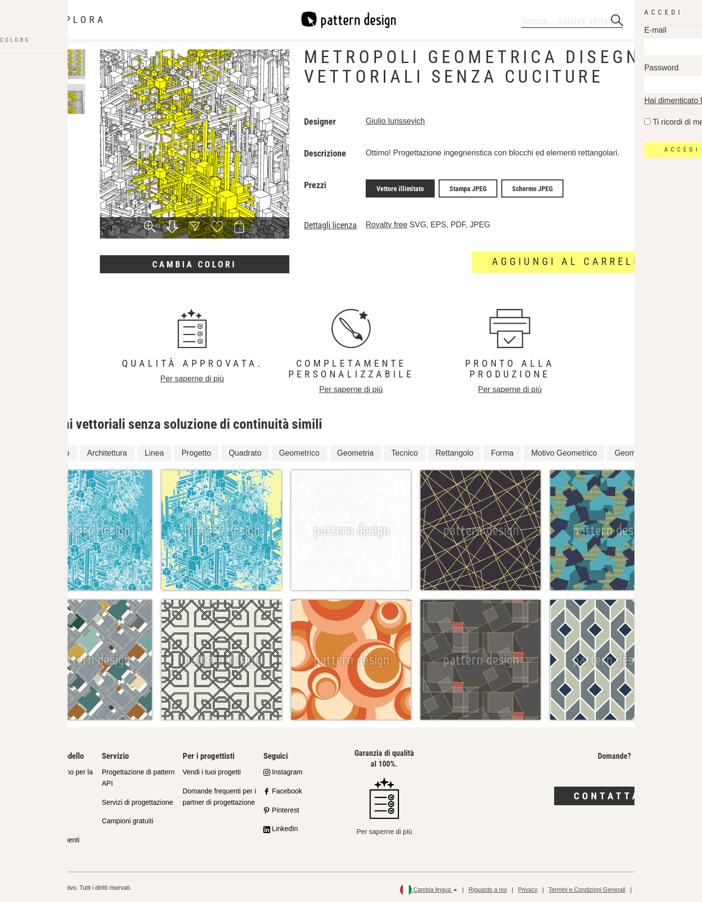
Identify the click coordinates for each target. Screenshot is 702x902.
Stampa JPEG (468, 187)
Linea (154, 450)
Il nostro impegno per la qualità (57, 775)
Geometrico (299, 450)
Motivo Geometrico (564, 450)
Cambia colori (194, 264)
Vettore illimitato (400, 187)
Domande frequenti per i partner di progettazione (219, 794)
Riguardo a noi (487, 887)
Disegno (55, 450)
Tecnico (404, 450)
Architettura (107, 450)
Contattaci (614, 793)
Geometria (355, 450)
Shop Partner (41, 800)
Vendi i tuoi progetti (212, 769)
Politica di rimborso (661, 887)
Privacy (527, 887)
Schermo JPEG (532, 187)
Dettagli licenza (330, 223)
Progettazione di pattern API (138, 775)
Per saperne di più (192, 376)
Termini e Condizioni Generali (586, 887)
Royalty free (386, 222)
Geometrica (634, 450)
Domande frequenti (50, 838)
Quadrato (245, 450)
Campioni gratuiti (127, 819)
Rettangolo (454, 450)
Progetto (196, 450)
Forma (502, 450)
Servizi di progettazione (137, 800)
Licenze (33, 819)
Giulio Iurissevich (395, 121)
